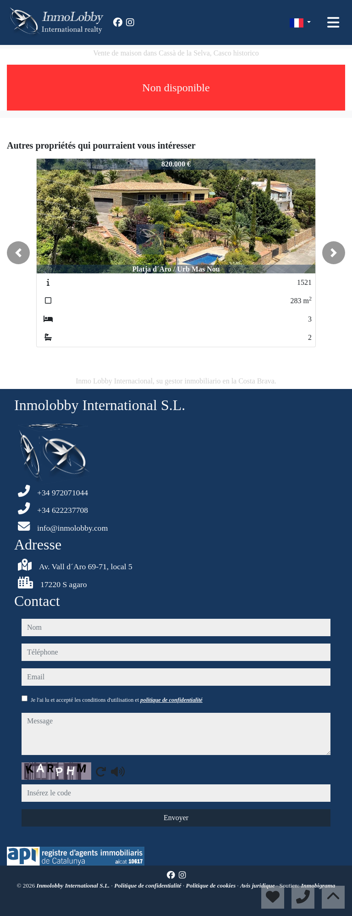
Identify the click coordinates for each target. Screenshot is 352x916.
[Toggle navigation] (333, 22)
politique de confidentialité (171, 700)
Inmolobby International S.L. (74, 885)
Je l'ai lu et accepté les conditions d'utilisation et (117, 700)
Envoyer (176, 818)
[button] (18, 252)
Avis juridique (258, 885)
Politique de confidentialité (148, 885)
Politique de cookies (211, 885)
